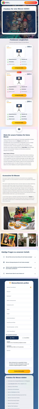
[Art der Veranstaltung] (19, 318)
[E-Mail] (19, 314)
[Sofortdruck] (19, 346)
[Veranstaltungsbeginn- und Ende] (19, 327)
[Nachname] (19, 296)
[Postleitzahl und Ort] (19, 305)
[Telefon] (19, 309)
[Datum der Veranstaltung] (19, 287)
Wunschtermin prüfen (31, 2)
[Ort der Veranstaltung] (19, 331)
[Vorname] (19, 291)
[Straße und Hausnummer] (19, 300)
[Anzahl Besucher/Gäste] (19, 322)
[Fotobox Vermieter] (6, 2)
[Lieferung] (19, 342)
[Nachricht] (19, 353)
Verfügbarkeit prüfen (19, 67)
